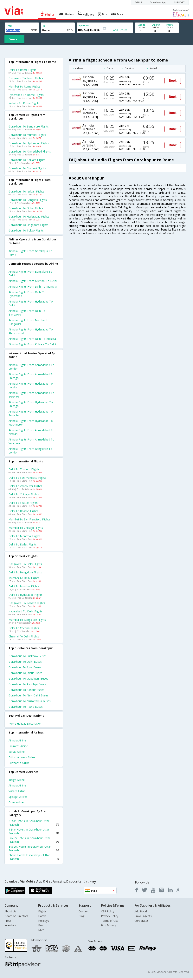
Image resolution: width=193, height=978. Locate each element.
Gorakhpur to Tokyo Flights (26, 230)
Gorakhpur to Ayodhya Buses (27, 684)
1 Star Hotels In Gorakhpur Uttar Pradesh (34, 831)
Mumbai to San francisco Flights (29, 519)
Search (14, 39)
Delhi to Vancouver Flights (25, 486)
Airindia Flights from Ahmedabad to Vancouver (31, 441)
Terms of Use (109, 921)
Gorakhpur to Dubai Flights (26, 208)
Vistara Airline (17, 791)
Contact (83, 911)
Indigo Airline (17, 780)
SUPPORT (179, 2)
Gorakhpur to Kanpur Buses (26, 690)
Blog (81, 916)
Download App (158, 2)
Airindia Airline (17, 740)
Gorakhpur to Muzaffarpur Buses (30, 701)
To (44, 26)
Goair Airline (16, 802)
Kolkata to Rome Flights (24, 103)
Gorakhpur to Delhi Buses (25, 661)
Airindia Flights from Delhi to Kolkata (32, 339)
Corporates (141, 921)
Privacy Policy (109, 916)
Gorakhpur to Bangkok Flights (28, 200)
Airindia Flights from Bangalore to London (30, 450)
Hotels (42, 916)
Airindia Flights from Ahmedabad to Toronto (31, 394)
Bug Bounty (108, 925)
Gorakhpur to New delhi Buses (28, 695)
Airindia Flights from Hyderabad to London (31, 385)
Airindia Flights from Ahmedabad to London (31, 366)
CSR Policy (107, 911)
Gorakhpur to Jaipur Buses (25, 673)
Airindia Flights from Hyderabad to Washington (31, 422)
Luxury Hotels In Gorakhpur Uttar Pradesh (34, 840)
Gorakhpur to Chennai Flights (27, 168)
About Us (10, 911)
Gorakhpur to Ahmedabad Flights (30, 151)
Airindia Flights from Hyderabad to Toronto (31, 413)
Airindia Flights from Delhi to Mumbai (33, 286)
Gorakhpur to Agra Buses (25, 667)
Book (173, 80)
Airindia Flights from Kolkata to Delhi (32, 344)
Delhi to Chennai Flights (24, 628)
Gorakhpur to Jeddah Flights (26, 191)
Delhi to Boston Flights (23, 511)
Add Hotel (140, 911)
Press (7, 921)
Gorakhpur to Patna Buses (26, 706)
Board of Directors (16, 916)
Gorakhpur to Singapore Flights (28, 225)
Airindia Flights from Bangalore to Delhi (30, 273)
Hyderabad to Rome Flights (26, 95)
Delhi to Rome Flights (22, 70)
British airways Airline (22, 757)
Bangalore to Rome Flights (26, 78)
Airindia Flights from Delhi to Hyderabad (27, 294)
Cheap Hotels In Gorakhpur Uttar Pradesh (34, 857)
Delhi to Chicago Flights (24, 494)
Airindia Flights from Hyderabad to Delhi (31, 303)
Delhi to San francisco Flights (27, 477)
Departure (83, 25)
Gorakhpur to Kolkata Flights (27, 160)
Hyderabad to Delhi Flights (25, 611)
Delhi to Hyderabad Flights (25, 595)
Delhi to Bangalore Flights (25, 572)
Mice (41, 930)
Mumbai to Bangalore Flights (27, 620)
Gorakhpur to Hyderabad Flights (29, 143)
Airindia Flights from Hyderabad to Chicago (31, 404)
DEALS (138, 2)
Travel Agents (143, 916)
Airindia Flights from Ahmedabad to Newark (31, 432)
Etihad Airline (17, 751)
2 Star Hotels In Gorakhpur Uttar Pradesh (34, 822)
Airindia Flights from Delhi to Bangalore (27, 312)
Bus (40, 925)
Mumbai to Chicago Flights (26, 528)
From (9, 26)
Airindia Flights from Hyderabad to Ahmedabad (31, 331)
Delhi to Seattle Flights (23, 503)
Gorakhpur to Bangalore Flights (29, 126)
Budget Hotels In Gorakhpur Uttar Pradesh (34, 848)
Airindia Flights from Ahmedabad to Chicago (31, 376)
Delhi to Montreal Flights (24, 536)
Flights (42, 911)
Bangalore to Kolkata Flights (27, 603)
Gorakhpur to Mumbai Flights (27, 135)
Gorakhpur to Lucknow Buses (28, 656)
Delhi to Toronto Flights (24, 469)
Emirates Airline (18, 746)
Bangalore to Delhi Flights (25, 564)
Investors (10, 925)
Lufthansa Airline (19, 763)
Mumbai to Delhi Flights (24, 578)
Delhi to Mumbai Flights (24, 586)
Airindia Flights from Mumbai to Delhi (33, 281)
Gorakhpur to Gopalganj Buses (28, 678)
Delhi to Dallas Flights (23, 544)
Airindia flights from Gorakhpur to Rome (30, 253)
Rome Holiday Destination (25, 723)
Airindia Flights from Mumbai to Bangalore (29, 322)
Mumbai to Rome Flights (24, 86)
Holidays (43, 921)
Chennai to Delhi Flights (24, 636)
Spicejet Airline (18, 797)
